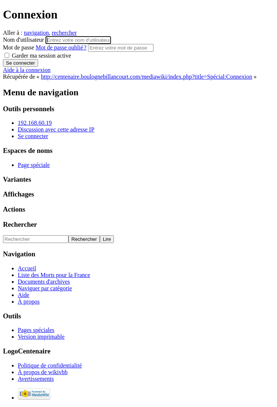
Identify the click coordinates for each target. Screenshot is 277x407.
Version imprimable (41, 337)
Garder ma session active (37, 55)
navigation (36, 33)
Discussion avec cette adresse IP (56, 129)
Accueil (27, 268)
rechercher (64, 33)
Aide (23, 295)
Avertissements (36, 379)
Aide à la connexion (26, 70)
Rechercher (20, 224)
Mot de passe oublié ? (61, 47)
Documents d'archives (44, 281)
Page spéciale (34, 165)
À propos (29, 301)
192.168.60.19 (35, 123)
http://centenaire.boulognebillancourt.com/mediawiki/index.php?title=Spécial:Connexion (146, 76)
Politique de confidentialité (50, 365)
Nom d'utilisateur (24, 40)
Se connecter (33, 136)
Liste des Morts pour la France (54, 275)
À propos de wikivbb (43, 372)
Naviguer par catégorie (45, 288)
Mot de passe (45, 47)
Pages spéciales (36, 330)
